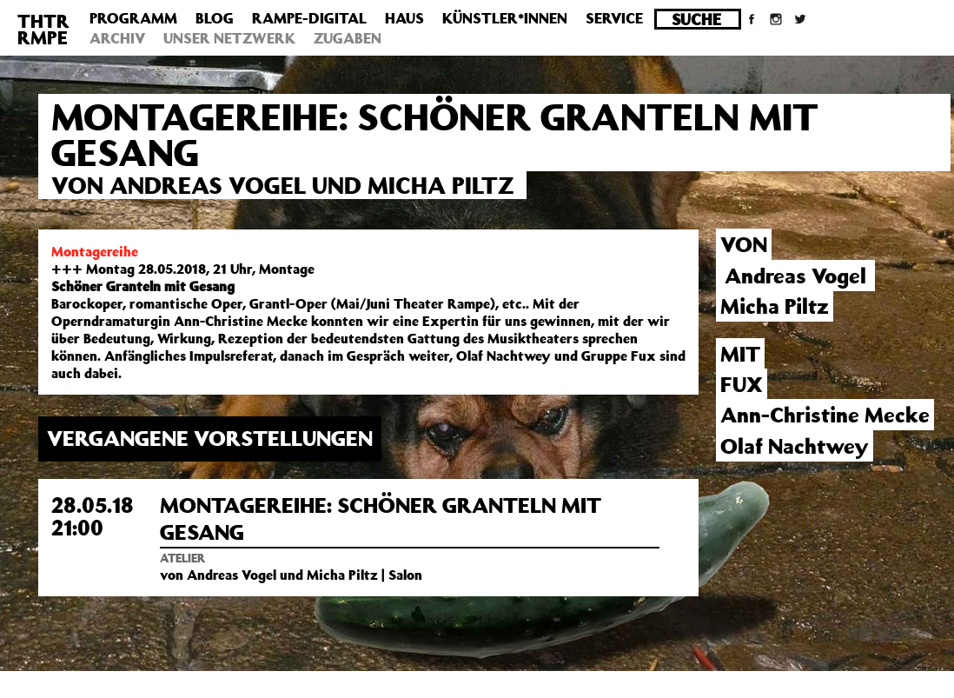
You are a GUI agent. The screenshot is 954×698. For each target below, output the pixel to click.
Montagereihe (94, 251)
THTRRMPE (43, 29)
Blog (214, 18)
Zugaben (347, 38)
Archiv (117, 38)
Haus (404, 18)
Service (614, 18)
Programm (133, 18)
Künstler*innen (504, 18)
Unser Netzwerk (229, 38)
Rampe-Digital (309, 18)
